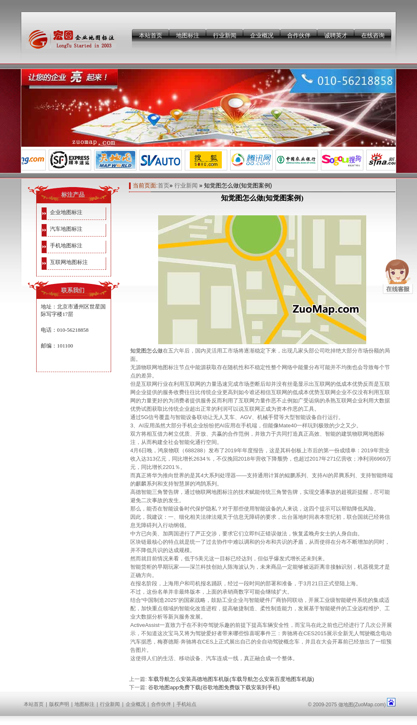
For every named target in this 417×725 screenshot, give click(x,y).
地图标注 (187, 35)
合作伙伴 (298, 35)
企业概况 (261, 35)
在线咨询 (373, 35)
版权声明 (59, 704)
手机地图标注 (66, 245)
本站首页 (150, 35)
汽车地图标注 (66, 229)
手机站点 (186, 704)
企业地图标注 (66, 212)
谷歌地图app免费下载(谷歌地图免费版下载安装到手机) (214, 687)
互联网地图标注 (69, 262)
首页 (163, 185)
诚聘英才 (336, 35)
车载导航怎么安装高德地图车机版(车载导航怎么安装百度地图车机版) (231, 679)
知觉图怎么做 (146, 351)
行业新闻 (224, 35)
